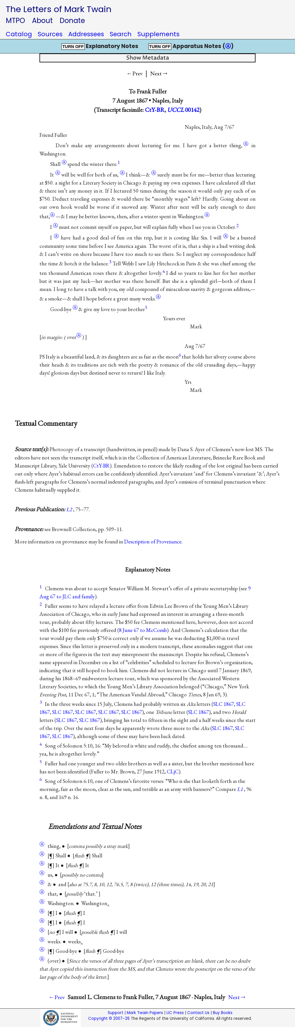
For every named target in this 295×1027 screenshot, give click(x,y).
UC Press (175, 1012)
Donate (72, 20)
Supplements (158, 34)
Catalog (19, 34)
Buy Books (222, 1012)
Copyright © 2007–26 (109, 1018)
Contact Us (198, 1012)
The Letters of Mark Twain (58, 9)
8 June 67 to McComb (143, 630)
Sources (50, 34)
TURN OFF (73, 46)
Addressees (86, 34)
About (42, 20)
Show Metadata (147, 58)
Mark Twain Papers (145, 1012)
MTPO (15, 20)
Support (115, 1012)
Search (121, 34)
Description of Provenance (152, 541)
